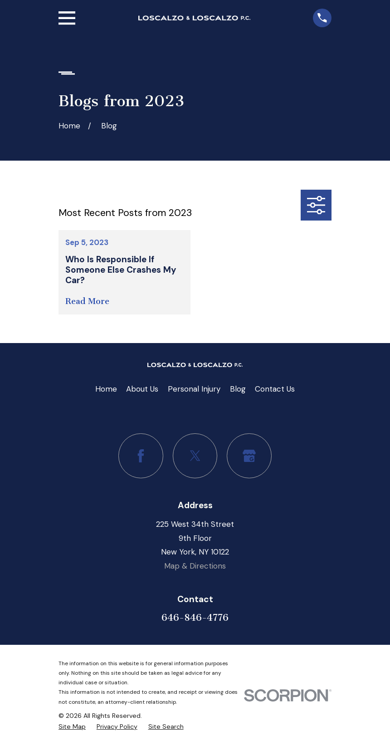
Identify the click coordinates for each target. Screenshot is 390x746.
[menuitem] (72, 726)
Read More (87, 301)
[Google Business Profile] (249, 455)
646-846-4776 (195, 617)
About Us (142, 389)
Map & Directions (195, 566)
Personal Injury (194, 389)
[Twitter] (195, 455)
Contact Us (275, 389)
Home (106, 389)
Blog (238, 389)
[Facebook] (140, 455)
